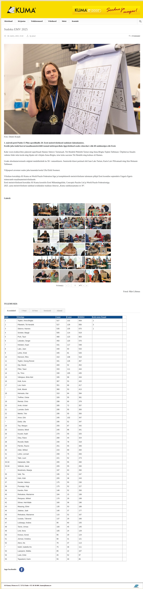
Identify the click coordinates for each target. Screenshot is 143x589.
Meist (64, 21)
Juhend (59, 311)
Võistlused (52, 21)
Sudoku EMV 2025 (16, 29)
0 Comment (136, 36)
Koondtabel (11, 311)
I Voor (24, 311)
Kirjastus (21, 21)
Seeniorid (47, 311)
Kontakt (75, 21)
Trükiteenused (37, 21)
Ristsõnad (8, 21)
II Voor (35, 311)
